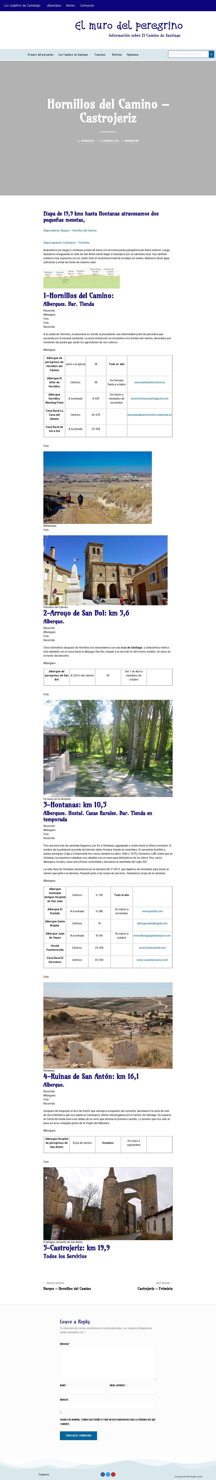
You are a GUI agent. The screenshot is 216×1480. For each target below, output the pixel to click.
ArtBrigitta (87, 141)
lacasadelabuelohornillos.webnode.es (149, 414)
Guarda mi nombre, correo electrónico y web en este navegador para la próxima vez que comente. (107, 1421)
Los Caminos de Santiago (22, 5)
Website (64, 1399)
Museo (70, 5)
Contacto (87, 5)
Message (65, 1344)
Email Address (118, 1385)
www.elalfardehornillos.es (149, 382)
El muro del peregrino (40, 54)
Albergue (54, 5)
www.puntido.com (152, 911)
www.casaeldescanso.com (152, 960)
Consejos (100, 54)
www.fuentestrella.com (152, 947)
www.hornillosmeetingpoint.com (149, 398)
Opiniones (133, 54)
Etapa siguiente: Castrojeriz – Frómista (66, 242)
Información (132, 141)
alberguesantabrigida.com (152, 923)
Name (63, 1385)
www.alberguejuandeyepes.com (152, 935)
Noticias (117, 54)
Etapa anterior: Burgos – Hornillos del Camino (70, 230)
